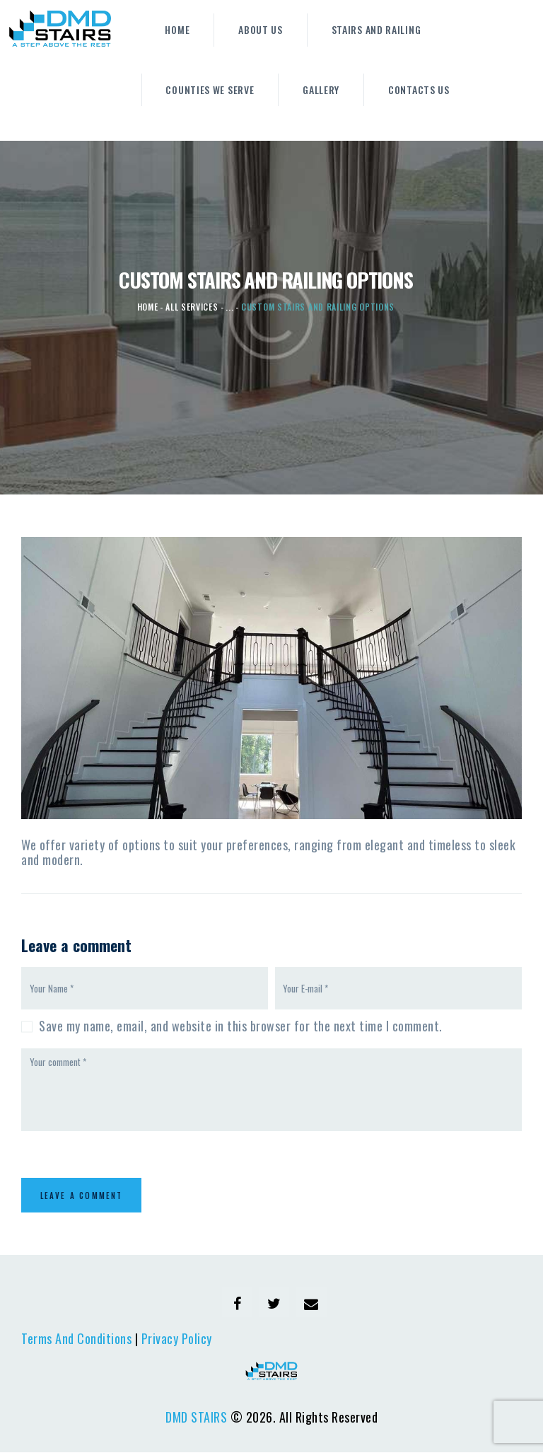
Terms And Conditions (76, 1339)
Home (147, 307)
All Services (191, 307)
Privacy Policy (176, 1339)
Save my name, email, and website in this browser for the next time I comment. (241, 1026)
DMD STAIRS (196, 1417)
